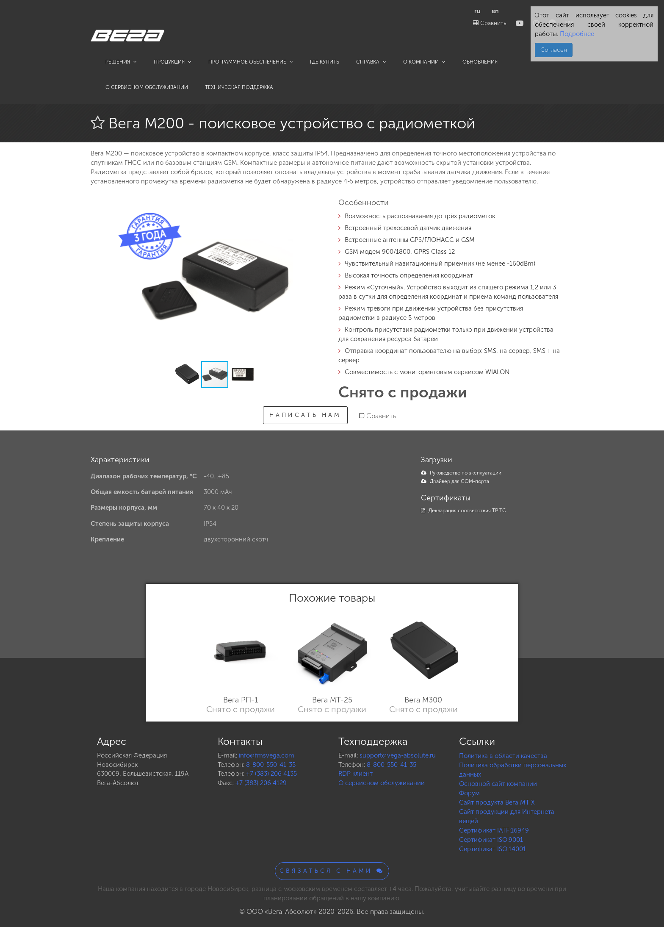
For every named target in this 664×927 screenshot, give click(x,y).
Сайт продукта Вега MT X (497, 802)
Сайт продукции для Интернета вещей (506, 816)
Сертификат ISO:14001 (492, 849)
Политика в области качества (503, 756)
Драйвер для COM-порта (455, 481)
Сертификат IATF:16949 (494, 830)
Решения (121, 62)
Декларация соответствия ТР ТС (463, 510)
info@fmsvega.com (266, 755)
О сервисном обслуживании (146, 87)
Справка (371, 62)
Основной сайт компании (498, 784)
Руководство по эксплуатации (461, 473)
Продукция (172, 62)
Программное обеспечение (250, 62)
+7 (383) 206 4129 (261, 783)
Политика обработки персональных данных (512, 769)
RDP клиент (355, 773)
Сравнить (489, 23)
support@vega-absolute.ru (398, 755)
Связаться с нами (332, 870)
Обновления (480, 62)
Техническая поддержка (239, 87)
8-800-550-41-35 (271, 765)
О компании (424, 62)
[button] (311, 210)
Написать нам (305, 415)
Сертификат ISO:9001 (491, 840)
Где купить (324, 62)
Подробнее (576, 34)
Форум (469, 793)
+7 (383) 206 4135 (271, 773)
